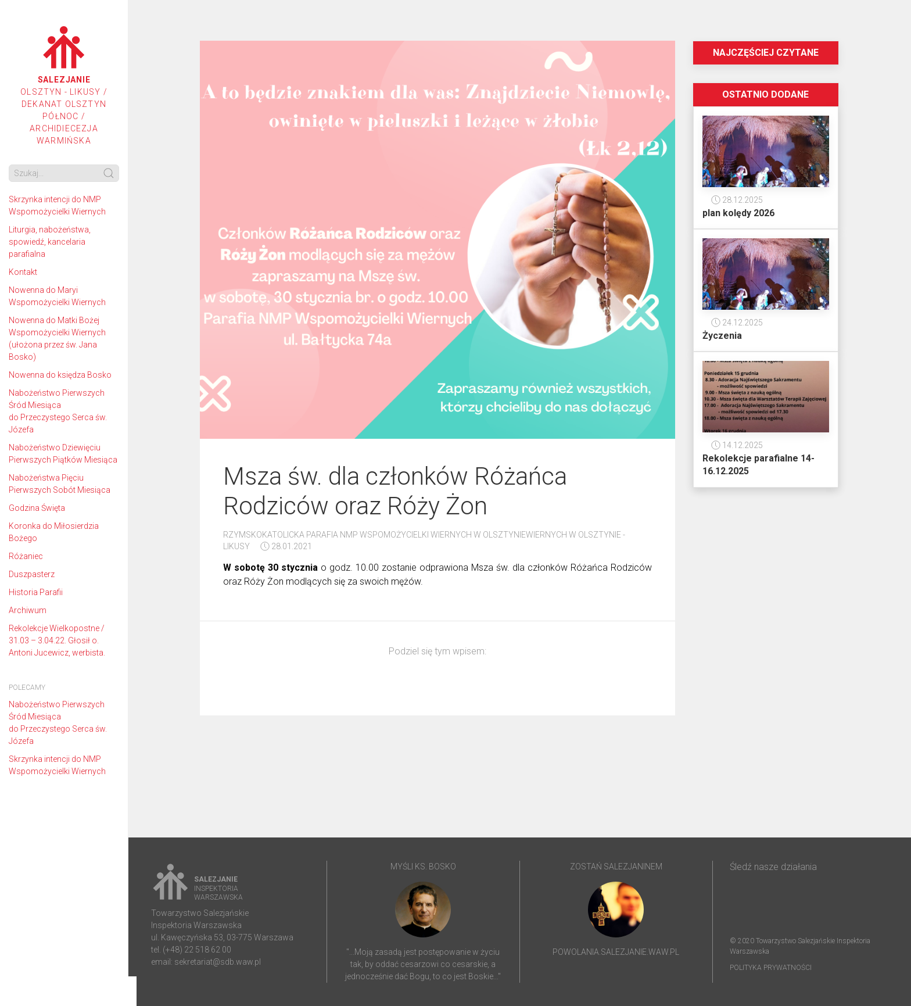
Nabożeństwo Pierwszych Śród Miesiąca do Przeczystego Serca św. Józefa (58, 411)
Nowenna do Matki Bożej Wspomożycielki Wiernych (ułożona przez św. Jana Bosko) (57, 338)
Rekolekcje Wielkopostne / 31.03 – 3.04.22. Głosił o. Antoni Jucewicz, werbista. (57, 640)
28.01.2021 (286, 546)
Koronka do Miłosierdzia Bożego (54, 532)
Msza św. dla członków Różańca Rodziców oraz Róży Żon (395, 491)
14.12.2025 (737, 445)
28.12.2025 (737, 200)
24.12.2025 (737, 322)
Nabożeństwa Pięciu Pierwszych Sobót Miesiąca (59, 484)
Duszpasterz (32, 574)
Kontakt (23, 272)
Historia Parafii (36, 592)
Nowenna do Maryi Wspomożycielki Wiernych (57, 296)
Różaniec (26, 556)
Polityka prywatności (771, 968)
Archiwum (27, 610)
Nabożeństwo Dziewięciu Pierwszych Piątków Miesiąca (63, 453)
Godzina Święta (37, 508)
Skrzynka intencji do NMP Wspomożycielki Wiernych (57, 205)
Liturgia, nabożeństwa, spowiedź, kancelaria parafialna (50, 242)
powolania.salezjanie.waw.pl (616, 952)
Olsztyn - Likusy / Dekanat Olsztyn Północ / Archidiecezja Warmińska (63, 85)
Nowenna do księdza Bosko (60, 375)
